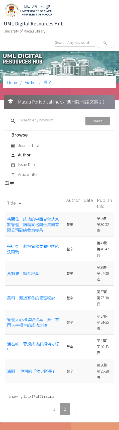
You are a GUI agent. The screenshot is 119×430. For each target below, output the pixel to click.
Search (97, 121)
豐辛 (47, 82)
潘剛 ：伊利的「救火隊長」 (31, 371)
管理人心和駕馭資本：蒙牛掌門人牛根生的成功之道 (33, 322)
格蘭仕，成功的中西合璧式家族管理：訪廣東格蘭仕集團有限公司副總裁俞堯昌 (33, 224)
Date (88, 200)
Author (30, 82)
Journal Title (25, 145)
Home (12, 82)
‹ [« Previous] (44, 409)
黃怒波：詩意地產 (23, 273)
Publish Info (104, 203)
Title (15, 203)
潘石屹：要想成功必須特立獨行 (33, 346)
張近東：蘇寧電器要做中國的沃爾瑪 (33, 249)
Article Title (24, 174)
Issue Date (23, 164)
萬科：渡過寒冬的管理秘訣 (31, 298)
